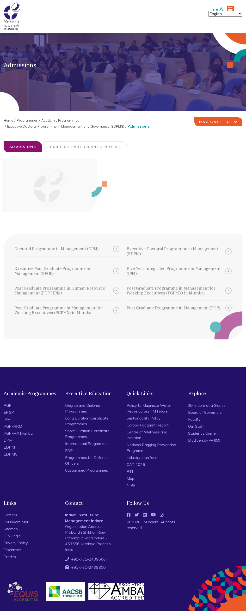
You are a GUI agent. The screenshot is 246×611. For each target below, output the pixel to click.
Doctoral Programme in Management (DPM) (66, 246)
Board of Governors (205, 412)
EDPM (9, 447)
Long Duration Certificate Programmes (87, 421)
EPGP (9, 412)
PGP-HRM (13, 426)
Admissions (22, 147)
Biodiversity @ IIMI (204, 440)
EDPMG (11, 454)
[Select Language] (225, 14)
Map (130, 478)
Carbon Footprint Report (148, 425)
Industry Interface (142, 457)
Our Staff (196, 426)
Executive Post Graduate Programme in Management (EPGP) (66, 268)
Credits (10, 556)
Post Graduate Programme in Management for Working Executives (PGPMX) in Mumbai (179, 288)
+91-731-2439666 (88, 559)
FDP (69, 450)
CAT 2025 (136, 464)
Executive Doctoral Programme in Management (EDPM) (179, 248)
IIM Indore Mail (16, 521)
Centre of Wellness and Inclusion (147, 435)
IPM (7, 419)
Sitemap (11, 528)
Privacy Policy (16, 542)
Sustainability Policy (144, 418)
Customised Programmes (86, 470)
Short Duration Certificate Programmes (87, 433)
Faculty (194, 419)
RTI (130, 471)
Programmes (27, 120)
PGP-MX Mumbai (18, 433)
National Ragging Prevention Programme (151, 447)
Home (8, 120)
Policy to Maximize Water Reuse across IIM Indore (149, 408)
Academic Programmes (60, 120)
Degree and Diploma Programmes (82, 408)
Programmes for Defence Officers (87, 460)
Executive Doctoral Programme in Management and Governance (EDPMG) (65, 126)
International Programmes (87, 443)
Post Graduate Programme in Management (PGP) (179, 305)
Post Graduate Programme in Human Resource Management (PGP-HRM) (66, 288)
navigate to (219, 122)
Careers (10, 514)
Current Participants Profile (85, 147)
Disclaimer (12, 549)
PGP (8, 405)
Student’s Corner (202, 433)
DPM (8, 440)
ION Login (12, 535)
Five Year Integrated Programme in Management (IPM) (179, 268)
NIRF (131, 485)
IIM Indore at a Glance (207, 405)
